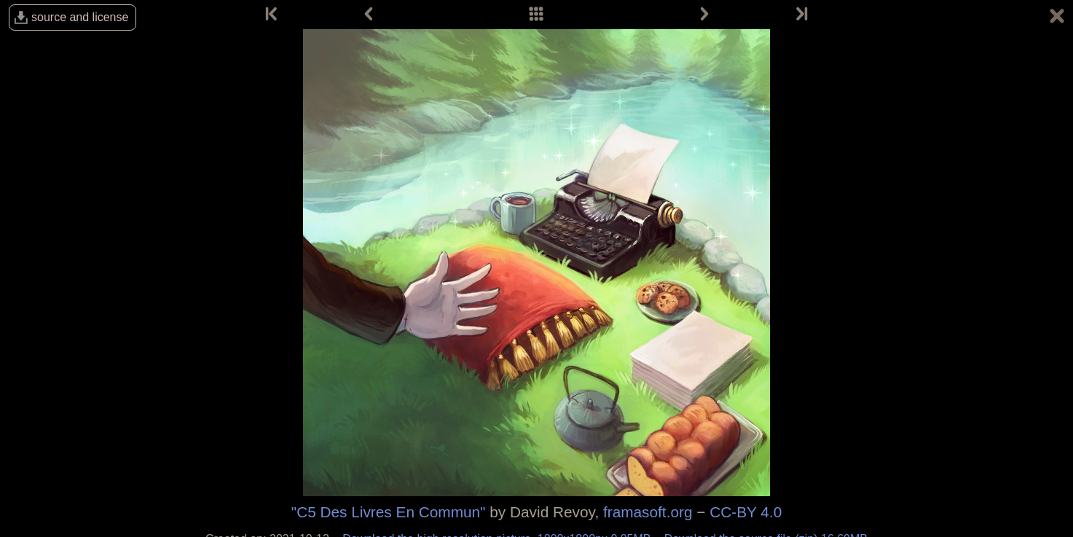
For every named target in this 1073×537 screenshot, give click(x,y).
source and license (79, 17)
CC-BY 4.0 (746, 511)
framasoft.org (648, 511)
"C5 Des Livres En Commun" (388, 511)
